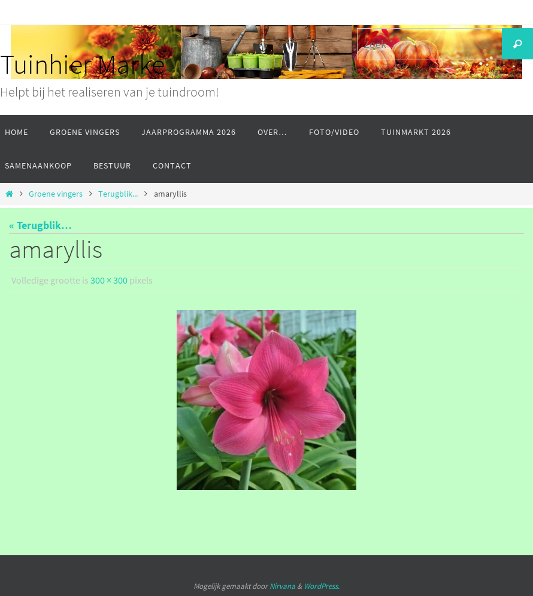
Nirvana (282, 586)
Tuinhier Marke (82, 64)
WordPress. (322, 586)
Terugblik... (118, 193)
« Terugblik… (40, 225)
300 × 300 (109, 280)
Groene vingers (56, 193)
